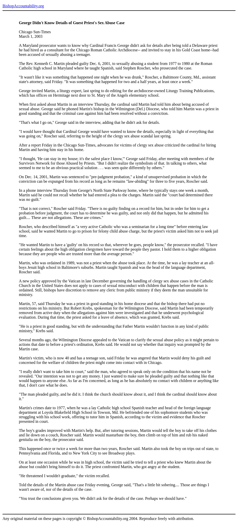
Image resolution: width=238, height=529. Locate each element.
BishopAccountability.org (23, 6)
